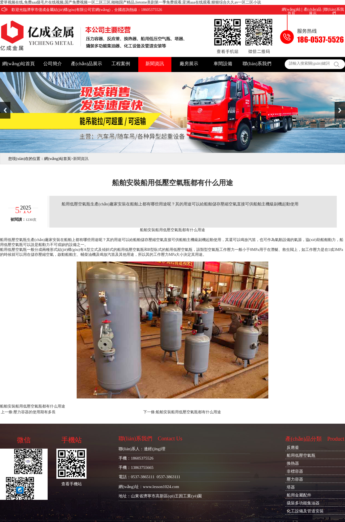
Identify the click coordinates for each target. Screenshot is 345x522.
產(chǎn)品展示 (313, 10)
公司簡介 (52, 63)
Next (340, 110)
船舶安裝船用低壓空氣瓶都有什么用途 (188, 412)
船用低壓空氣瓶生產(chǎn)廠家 (26, 240)
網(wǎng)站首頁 (291, 10)
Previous (5, 110)
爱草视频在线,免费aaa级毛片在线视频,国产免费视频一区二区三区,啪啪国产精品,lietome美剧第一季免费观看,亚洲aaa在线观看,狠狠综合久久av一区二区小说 (130, 2)
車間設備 (223, 63)
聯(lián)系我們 (334, 10)
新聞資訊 (154, 63)
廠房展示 (189, 63)
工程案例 (120, 63)
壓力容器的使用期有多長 (34, 412)
